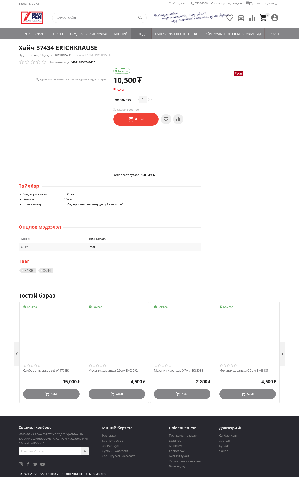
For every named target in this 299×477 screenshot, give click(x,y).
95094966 (199, 3)
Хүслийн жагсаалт (115, 451)
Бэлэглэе (175, 440)
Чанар (223, 451)
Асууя (119, 89)
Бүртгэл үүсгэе (112, 440)
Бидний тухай (179, 456)
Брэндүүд (175, 446)
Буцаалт (225, 446)
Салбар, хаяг (178, 3)
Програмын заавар (183, 435)
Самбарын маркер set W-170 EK (46, 371)
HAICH (29, 271)
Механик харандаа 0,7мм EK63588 (178, 371)
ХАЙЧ (47, 271)
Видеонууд (177, 466)
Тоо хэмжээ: (122, 99)
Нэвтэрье (109, 435)
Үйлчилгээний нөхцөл (185, 461)
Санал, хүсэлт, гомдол (226, 3)
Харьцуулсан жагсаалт (118, 456)
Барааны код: (60, 62)
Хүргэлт (224, 440)
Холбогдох (177, 451)
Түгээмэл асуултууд (262, 3)
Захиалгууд (110, 446)
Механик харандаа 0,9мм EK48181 (243, 371)
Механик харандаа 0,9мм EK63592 (113, 371)
